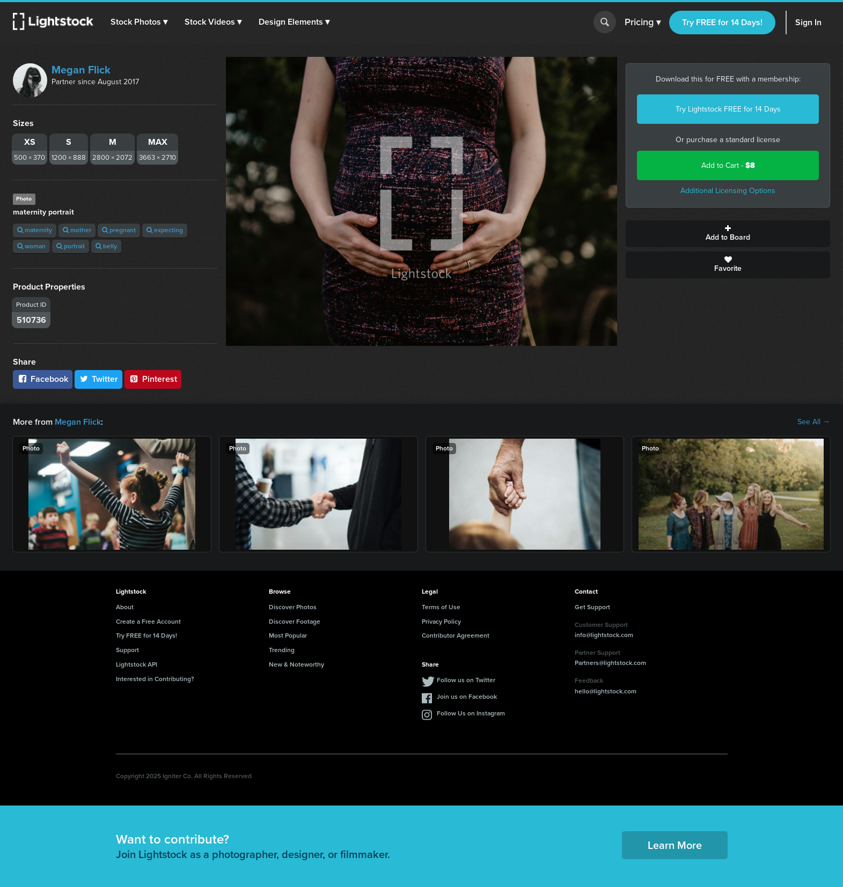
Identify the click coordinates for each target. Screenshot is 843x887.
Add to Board (728, 234)
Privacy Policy (441, 621)
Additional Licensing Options (727, 190)
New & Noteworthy (296, 664)
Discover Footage (294, 621)
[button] (139, 22)
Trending (282, 650)
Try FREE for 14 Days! (722, 22)
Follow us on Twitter (466, 680)
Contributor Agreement (455, 635)
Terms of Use (441, 607)
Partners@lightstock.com (610, 663)
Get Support (592, 607)
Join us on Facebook (467, 696)
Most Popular (288, 635)
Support (127, 650)
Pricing (643, 22)
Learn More (675, 845)
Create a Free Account (148, 621)
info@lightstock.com (604, 635)
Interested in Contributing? (155, 679)
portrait (70, 246)
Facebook (42, 379)
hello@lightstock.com (605, 691)
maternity (34, 230)
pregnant (119, 230)
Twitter (99, 379)
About (125, 607)
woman (31, 246)
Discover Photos (293, 607)
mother (77, 230)
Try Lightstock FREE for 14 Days (728, 109)
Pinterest (153, 379)
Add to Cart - (728, 165)
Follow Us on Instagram (471, 713)
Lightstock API (136, 664)
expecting (164, 230)
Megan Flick (81, 70)
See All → (813, 422)
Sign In (808, 22)
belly (106, 246)
